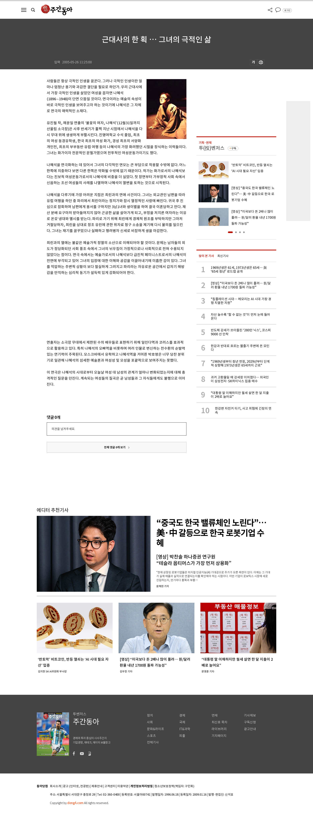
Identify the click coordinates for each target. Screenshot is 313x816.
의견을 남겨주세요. (63, 429)
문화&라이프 (155, 729)
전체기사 (153, 742)
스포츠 (151, 736)
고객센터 (110, 786)
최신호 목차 (219, 722)
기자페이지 (219, 736)
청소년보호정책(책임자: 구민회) (174, 786)
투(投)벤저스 (211, 148)
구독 (233, 148)
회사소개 (55, 786)
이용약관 (123, 786)
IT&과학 (184, 729)
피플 (182, 736)
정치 (150, 715)
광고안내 (250, 729)
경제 (182, 715)
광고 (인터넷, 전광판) (76, 786)
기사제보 (250, 715)
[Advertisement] (106, 307)
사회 (150, 722)
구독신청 (250, 722)
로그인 (287, 10)
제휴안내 (97, 786)
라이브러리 (219, 729)
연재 (215, 715)
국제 (182, 722)
